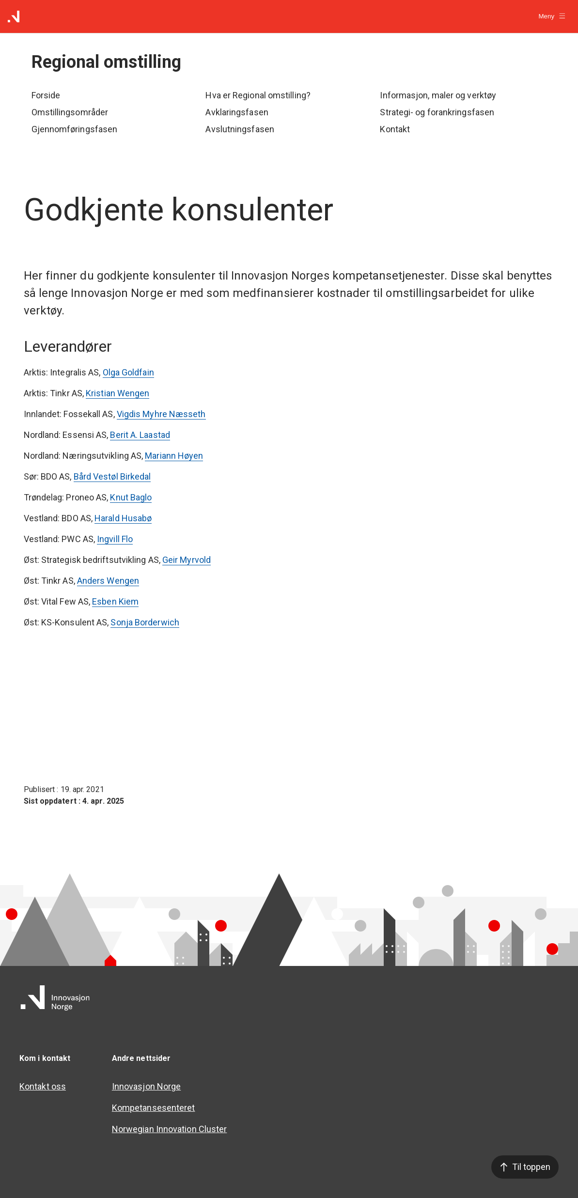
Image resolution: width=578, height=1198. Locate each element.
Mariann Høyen (174, 456)
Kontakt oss (42, 1086)
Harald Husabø (123, 518)
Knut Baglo (131, 497)
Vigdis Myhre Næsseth (161, 414)
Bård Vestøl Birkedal (112, 476)
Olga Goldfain (128, 372)
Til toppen (525, 1167)
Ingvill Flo (115, 539)
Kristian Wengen (117, 393)
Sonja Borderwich (144, 622)
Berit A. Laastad (140, 435)
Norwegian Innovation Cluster (169, 1129)
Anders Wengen (108, 581)
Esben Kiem (115, 601)
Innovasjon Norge (146, 1086)
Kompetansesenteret (153, 1108)
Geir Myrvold (186, 560)
